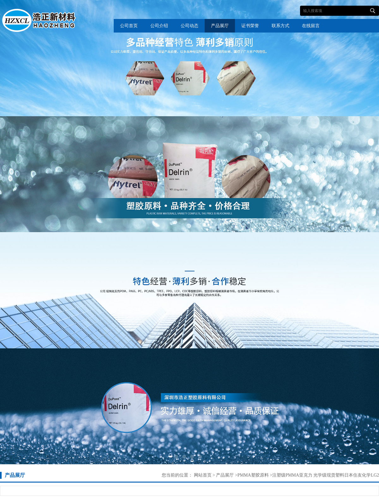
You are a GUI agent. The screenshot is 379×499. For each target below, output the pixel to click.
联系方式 (280, 25)
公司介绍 (159, 25)
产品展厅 (220, 25)
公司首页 (129, 25)
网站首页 (203, 475)
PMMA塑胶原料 (253, 475)
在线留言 (311, 25)
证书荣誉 (250, 25)
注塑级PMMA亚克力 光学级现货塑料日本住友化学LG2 (325, 475)
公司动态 (189, 25)
